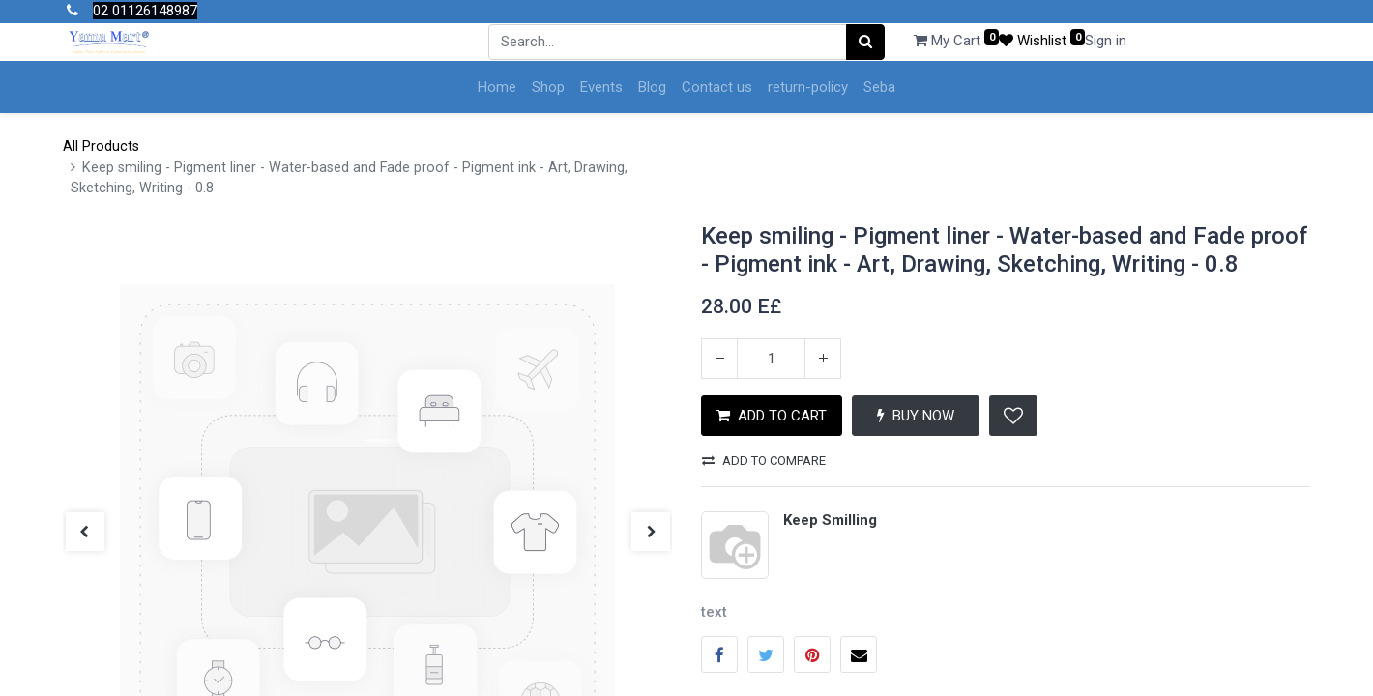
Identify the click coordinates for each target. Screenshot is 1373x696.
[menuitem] (497, 87)
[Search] (865, 42)
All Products (101, 146)
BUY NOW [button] (915, 415)
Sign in (1105, 40)
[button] (1013, 415)
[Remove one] (719, 358)
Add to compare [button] (764, 460)
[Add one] (822, 358)
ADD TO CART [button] (771, 415)
